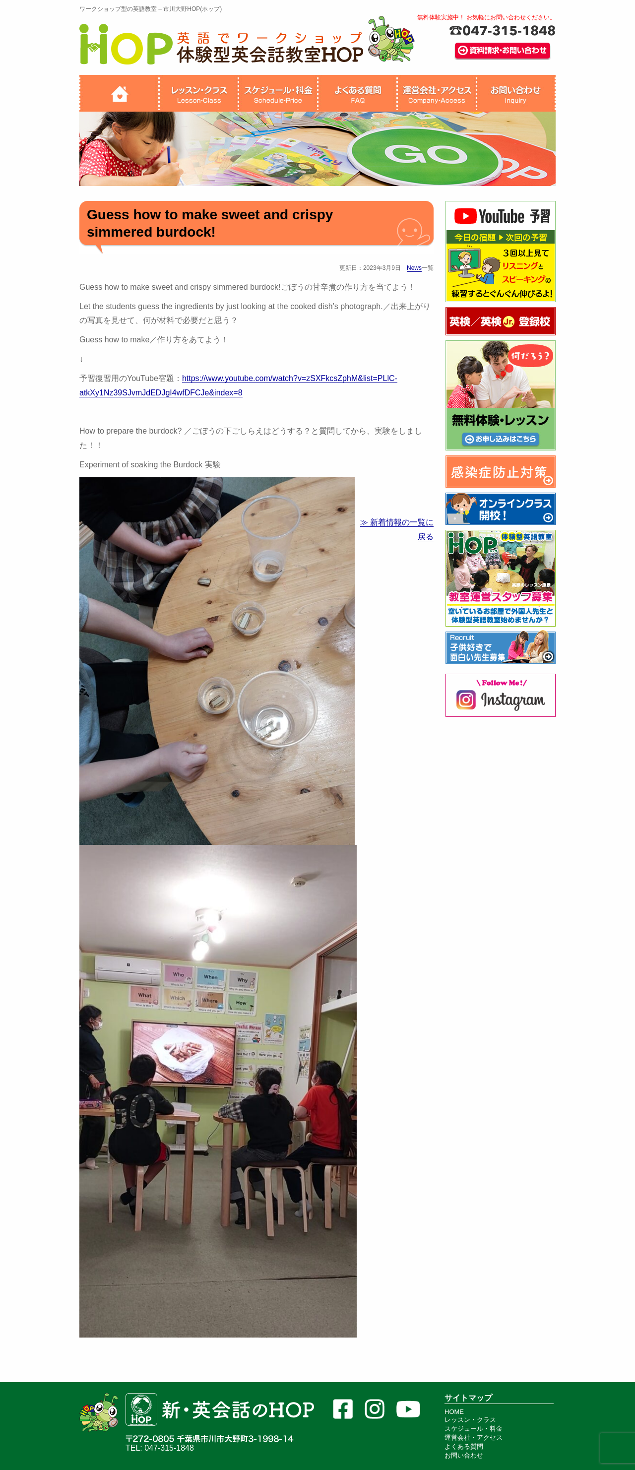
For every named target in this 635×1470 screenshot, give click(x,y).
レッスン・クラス (470, 1419)
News (414, 267)
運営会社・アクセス (473, 1437)
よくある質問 (463, 1446)
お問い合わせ (463, 1455)
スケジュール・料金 (473, 1428)
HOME (454, 1411)
